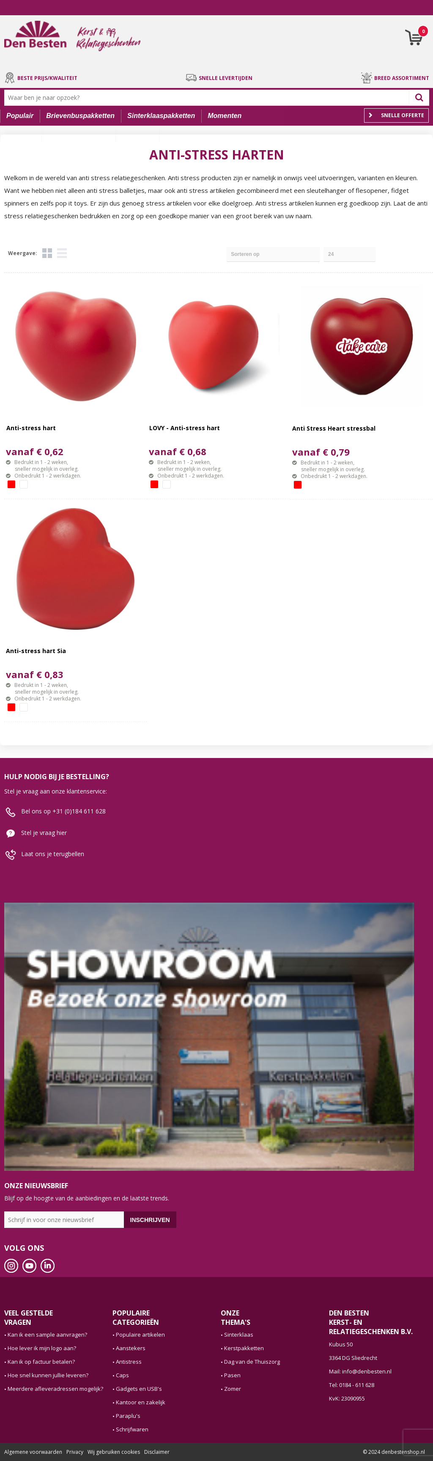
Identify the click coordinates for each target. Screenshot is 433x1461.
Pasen (232, 1375)
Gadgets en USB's (139, 1388)
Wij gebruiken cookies (114, 1452)
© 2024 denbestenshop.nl (394, 1452)
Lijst (62, 253)
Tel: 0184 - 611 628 (351, 1385)
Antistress (129, 1361)
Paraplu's (128, 1416)
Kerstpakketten (244, 1348)
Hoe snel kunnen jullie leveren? (48, 1375)
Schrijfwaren (132, 1429)
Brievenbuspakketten (80, 115)
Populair (19, 115)
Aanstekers (130, 1348)
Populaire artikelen (140, 1334)
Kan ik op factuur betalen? (41, 1361)
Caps (122, 1375)
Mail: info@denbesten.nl (360, 1371)
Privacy (74, 1452)
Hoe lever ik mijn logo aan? (42, 1348)
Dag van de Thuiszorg (252, 1361)
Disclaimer (157, 1452)
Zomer (232, 1388)
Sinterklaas (238, 1334)
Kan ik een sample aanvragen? (47, 1334)
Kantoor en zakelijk (140, 1402)
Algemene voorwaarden (33, 1452)
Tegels (47, 253)
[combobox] (208, 98)
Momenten (224, 115)
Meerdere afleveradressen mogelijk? (55, 1388)
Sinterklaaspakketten (161, 115)
